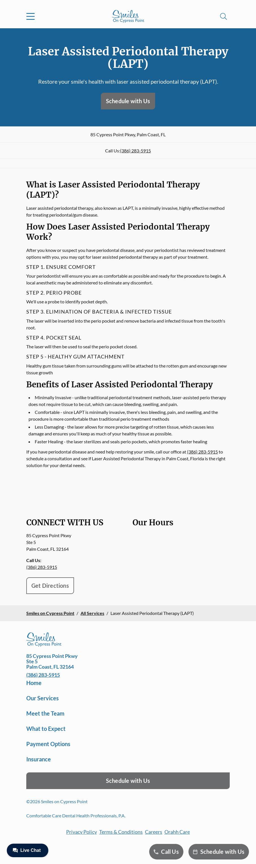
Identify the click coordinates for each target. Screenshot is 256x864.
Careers (153, 832)
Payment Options (48, 743)
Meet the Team (45, 713)
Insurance (38, 759)
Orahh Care (177, 832)
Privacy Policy (81, 832)
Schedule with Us (128, 101)
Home (34, 682)
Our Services (42, 698)
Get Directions (50, 585)
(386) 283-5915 (135, 150)
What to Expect (46, 728)
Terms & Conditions (121, 832)
